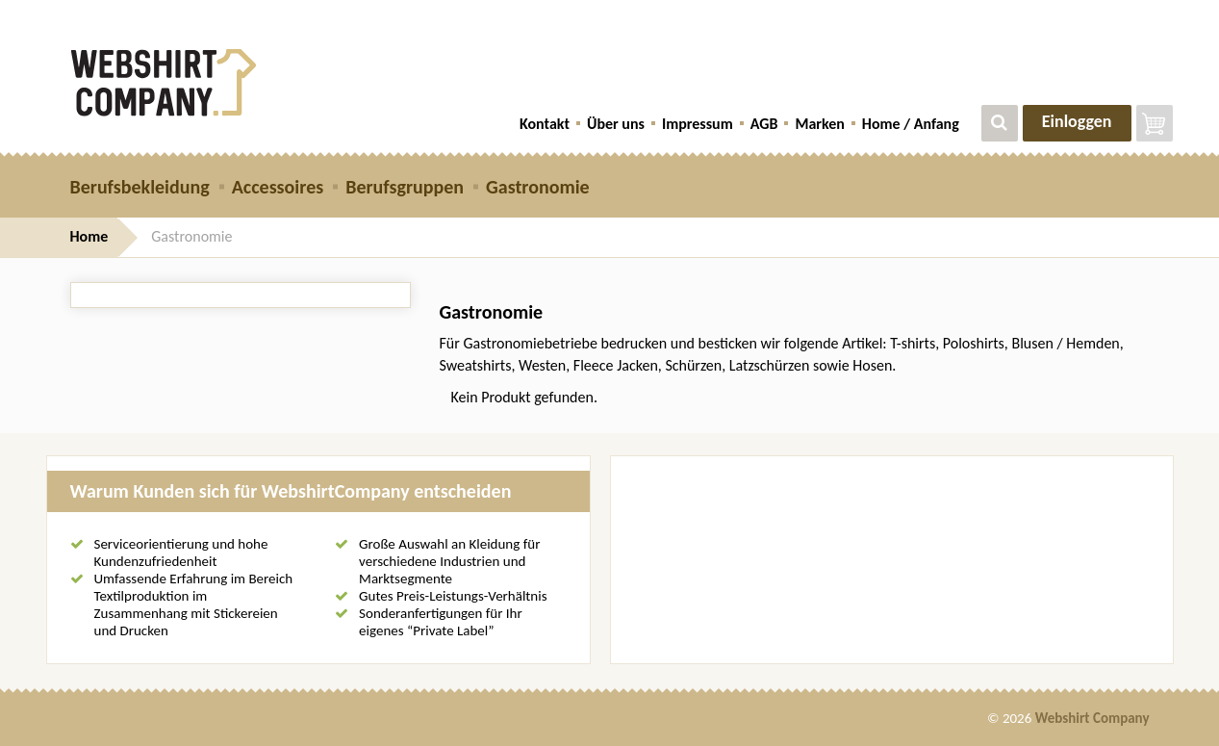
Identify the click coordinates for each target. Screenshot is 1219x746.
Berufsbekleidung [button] (140, 186)
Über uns (616, 124)
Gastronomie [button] (538, 186)
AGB (764, 124)
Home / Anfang (910, 124)
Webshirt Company (1092, 718)
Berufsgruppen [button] (404, 186)
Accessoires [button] (277, 186)
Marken (819, 124)
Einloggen (1077, 121)
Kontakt (545, 124)
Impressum (697, 124)
